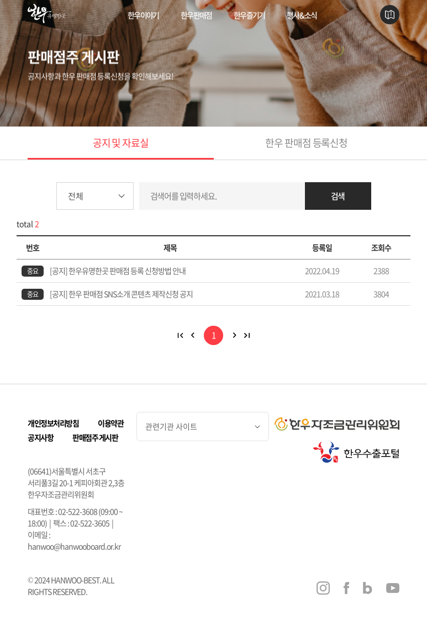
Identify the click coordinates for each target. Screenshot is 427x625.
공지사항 (40, 437)
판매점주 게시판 (95, 437)
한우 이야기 (143, 14)
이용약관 (110, 422)
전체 (75, 196)
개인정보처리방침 (53, 422)
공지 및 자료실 (121, 142)
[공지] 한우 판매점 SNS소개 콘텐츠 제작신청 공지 (121, 293)
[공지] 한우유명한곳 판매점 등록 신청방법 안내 (118, 270)
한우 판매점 (196, 14)
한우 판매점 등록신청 (306, 142)
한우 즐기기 (249, 14)
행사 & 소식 (302, 14)
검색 (338, 196)
